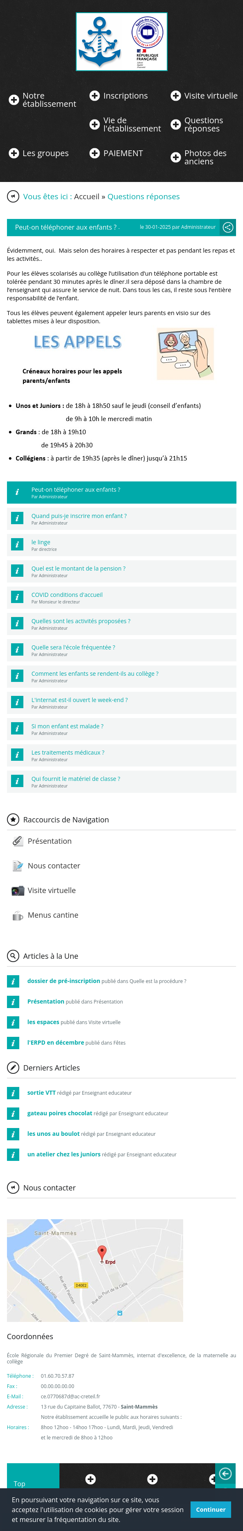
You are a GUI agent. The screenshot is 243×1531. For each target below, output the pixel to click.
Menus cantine (53, 915)
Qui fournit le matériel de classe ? (76, 779)
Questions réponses (203, 124)
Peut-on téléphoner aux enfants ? (76, 489)
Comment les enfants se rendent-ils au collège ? (95, 673)
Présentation (50, 841)
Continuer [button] (211, 1509)
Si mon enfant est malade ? (68, 726)
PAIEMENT (123, 153)
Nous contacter (54, 865)
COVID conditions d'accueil (67, 595)
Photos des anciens (205, 157)
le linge (41, 542)
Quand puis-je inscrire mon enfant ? (79, 516)
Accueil (87, 196)
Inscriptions (125, 96)
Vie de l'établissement (132, 124)
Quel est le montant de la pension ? (79, 568)
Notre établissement (49, 100)
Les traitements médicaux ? (68, 752)
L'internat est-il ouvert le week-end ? (80, 700)
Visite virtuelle (211, 96)
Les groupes (46, 153)
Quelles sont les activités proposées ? (81, 621)
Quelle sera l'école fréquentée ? (73, 647)
